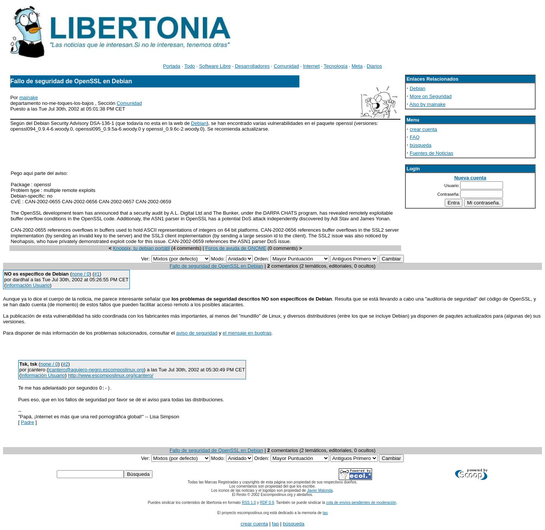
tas (325, 513)
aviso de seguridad (196, 333)
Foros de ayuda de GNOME (235, 248)
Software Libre (215, 66)
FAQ (415, 137)
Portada (172, 66)
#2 (65, 364)
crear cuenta (423, 129)
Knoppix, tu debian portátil (141, 248)
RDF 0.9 (267, 503)
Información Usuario (28, 285)
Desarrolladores (252, 66)
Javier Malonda (320, 491)
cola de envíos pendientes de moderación (361, 503)
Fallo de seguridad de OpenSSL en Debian (216, 266)
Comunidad (286, 66)
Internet (311, 66)
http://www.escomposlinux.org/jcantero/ (110, 375)
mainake (28, 97)
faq (275, 524)
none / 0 (80, 274)
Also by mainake (427, 104)
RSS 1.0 (249, 503)
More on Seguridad (431, 96)
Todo (189, 66)
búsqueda (420, 145)
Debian (199, 123)
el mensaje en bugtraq (247, 333)
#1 (97, 274)
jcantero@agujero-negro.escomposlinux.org (96, 370)
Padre (27, 423)
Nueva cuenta (470, 178)
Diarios (374, 66)
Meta (357, 66)
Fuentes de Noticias (431, 153)
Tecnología (335, 66)
